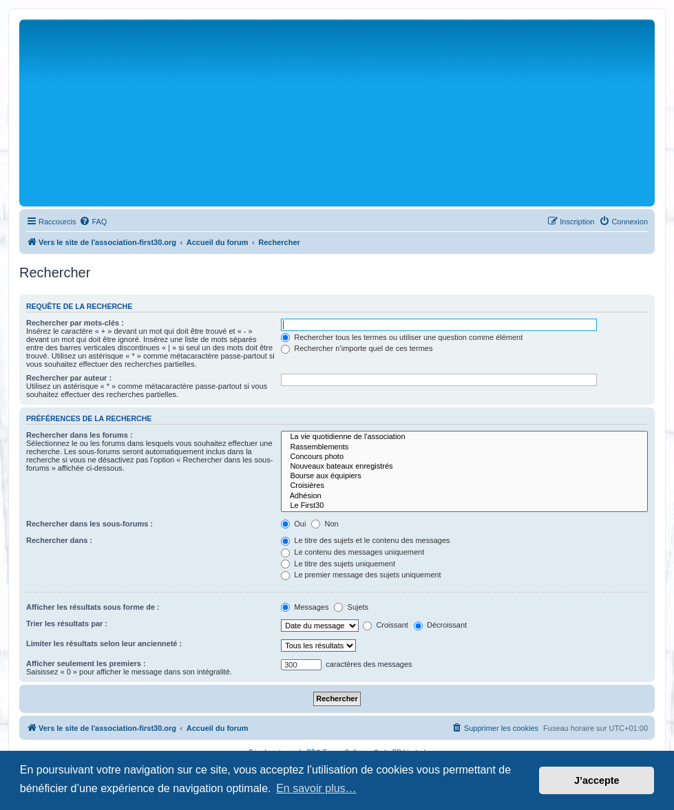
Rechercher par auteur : (69, 378)
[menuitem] (93, 221)
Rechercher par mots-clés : (75, 323)
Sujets (351, 607)
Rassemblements (464, 447)
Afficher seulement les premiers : (86, 663)
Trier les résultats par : (66, 623)
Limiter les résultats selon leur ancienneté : (104, 643)
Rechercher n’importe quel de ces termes (356, 348)
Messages (304, 607)
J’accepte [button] (597, 780)
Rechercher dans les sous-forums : (89, 524)
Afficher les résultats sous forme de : (93, 607)
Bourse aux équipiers (464, 476)
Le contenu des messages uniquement (352, 552)
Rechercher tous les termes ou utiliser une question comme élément (402, 337)
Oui (293, 524)
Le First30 (464, 506)
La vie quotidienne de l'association (464, 437)
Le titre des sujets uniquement (338, 563)
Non (324, 524)
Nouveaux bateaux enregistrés (464, 466)
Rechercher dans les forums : (79, 435)
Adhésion (464, 496)
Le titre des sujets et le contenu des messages (365, 540)
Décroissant (440, 625)
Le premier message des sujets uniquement (361, 575)
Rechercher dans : (59, 540)
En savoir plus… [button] (316, 788)
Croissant (385, 625)
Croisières (464, 486)
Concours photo (464, 457)
